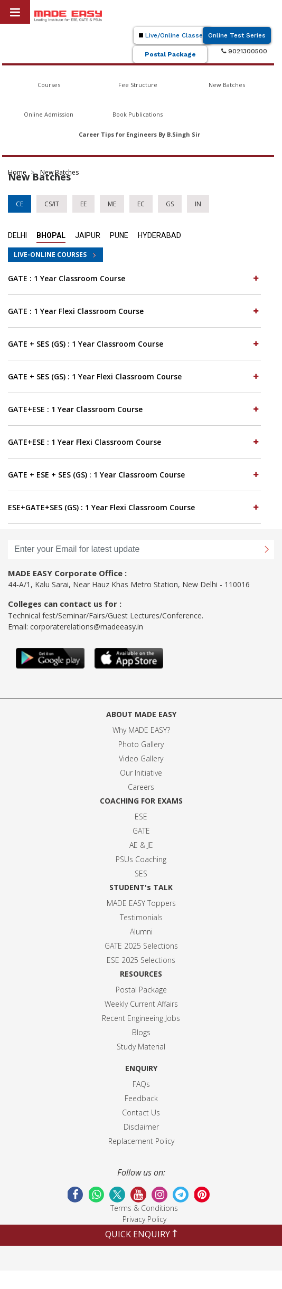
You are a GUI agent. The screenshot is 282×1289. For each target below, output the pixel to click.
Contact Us (141, 1112)
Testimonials (141, 917)
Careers (141, 787)
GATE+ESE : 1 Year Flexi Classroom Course (134, 441)
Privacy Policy (144, 1219)
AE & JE (141, 845)
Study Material (141, 1047)
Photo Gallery (141, 744)
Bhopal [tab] (50, 235)
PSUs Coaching (141, 859)
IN (198, 203)
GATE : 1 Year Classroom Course (134, 278)
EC (141, 203)
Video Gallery (141, 758)
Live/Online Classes (172, 35)
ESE (141, 816)
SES (141, 873)
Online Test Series (237, 35)
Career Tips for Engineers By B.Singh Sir (139, 134)
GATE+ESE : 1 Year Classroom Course (134, 409)
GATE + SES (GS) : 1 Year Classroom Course (134, 343)
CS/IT (51, 203)
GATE (141, 831)
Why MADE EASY (139, 730)
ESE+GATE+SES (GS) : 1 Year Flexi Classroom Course (134, 507)
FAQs (141, 1084)
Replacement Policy (141, 1141)
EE (83, 203)
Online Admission (48, 114)
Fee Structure (137, 85)
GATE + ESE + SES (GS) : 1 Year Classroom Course (134, 474)
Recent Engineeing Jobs (141, 1018)
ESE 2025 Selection (139, 960)
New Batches (227, 85)
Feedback (141, 1098)
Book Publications (137, 114)
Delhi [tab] (17, 235)
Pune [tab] (119, 235)
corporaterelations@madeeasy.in (86, 627)
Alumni (141, 932)
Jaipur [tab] (87, 235)
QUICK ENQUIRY (141, 1234)
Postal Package (170, 54)
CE (19, 203)
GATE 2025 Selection (139, 946)
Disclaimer (141, 1127)
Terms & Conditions (144, 1208)
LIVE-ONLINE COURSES (50, 254)
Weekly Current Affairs (141, 1004)
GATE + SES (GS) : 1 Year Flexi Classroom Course (134, 376)
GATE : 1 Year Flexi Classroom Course (134, 310)
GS (170, 203)
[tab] (134, 278)
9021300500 (244, 51)
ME (112, 203)
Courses (48, 85)
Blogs (141, 1032)
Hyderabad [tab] (159, 235)
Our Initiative (141, 773)
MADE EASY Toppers (141, 903)
